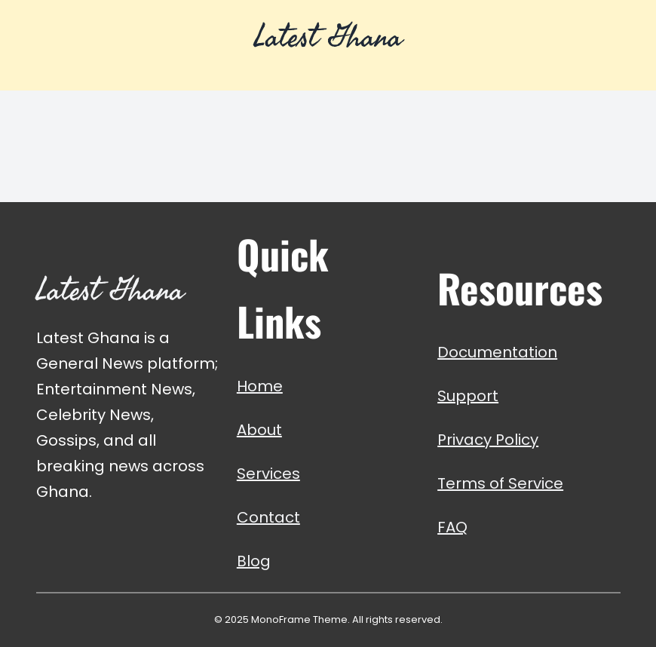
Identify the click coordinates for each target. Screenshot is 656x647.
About (259, 429)
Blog (254, 561)
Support (467, 395)
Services (268, 473)
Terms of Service (500, 483)
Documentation (497, 352)
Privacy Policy (487, 439)
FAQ (452, 527)
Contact (268, 517)
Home (260, 386)
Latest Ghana (328, 36)
